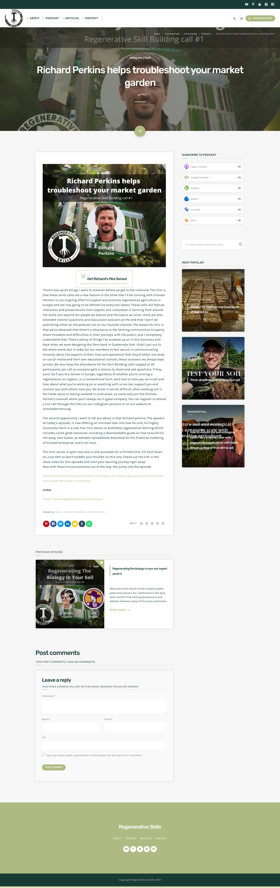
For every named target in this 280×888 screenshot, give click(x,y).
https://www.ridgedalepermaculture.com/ (73, 499)
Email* (108, 719)
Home (157, 34)
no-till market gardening (71, 512)
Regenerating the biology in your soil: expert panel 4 (136, 571)
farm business (96, 512)
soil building (190, 34)
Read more (120, 610)
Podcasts (206, 34)
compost (48, 621)
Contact (91, 18)
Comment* (48, 696)
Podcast (52, 18)
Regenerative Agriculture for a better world (199, 412)
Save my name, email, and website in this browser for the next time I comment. (94, 755)
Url (43, 737)
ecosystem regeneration (205, 414)
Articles (72, 18)
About (34, 18)
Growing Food (172, 34)
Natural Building (200, 299)
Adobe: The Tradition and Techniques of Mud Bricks (213, 309)
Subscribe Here (259, 18)
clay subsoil (197, 367)
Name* (46, 719)
